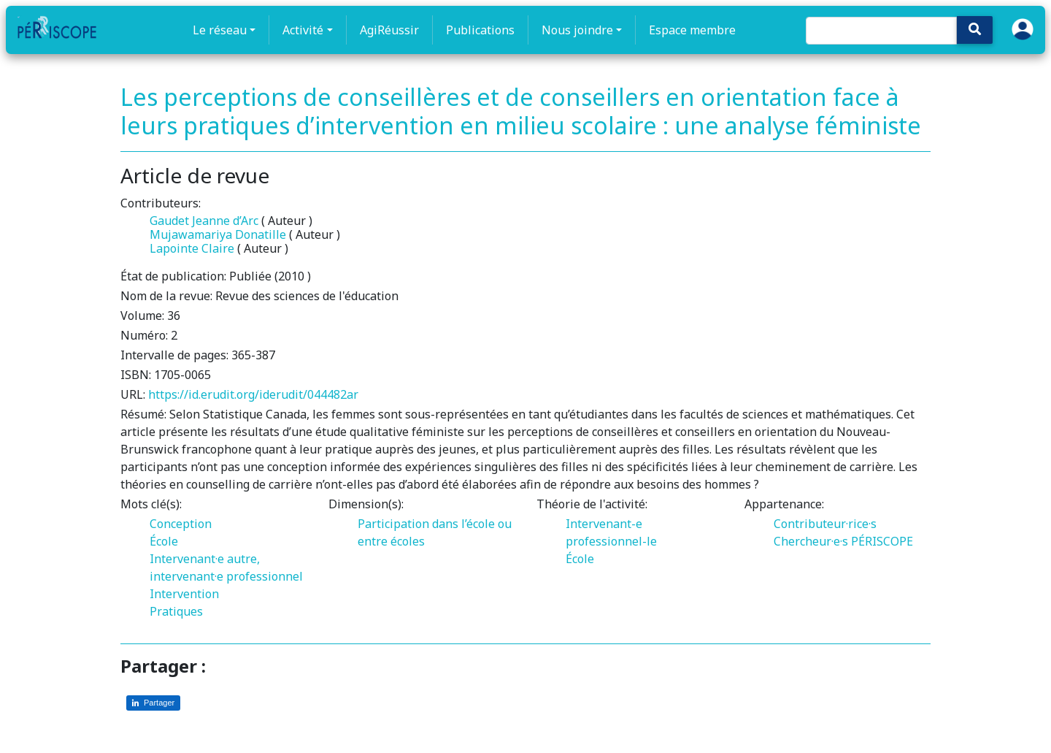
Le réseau (220, 30)
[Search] (881, 31)
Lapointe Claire (192, 248)
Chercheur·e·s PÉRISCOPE (843, 541)
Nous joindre (577, 30)
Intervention (184, 594)
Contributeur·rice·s (825, 524)
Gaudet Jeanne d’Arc (204, 221)
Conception (181, 524)
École (164, 541)
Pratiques (176, 611)
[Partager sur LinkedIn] (153, 703)
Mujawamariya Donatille (218, 234)
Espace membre (692, 30)
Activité (302, 30)
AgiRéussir (389, 30)
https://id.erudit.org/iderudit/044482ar (253, 394)
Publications (480, 30)
